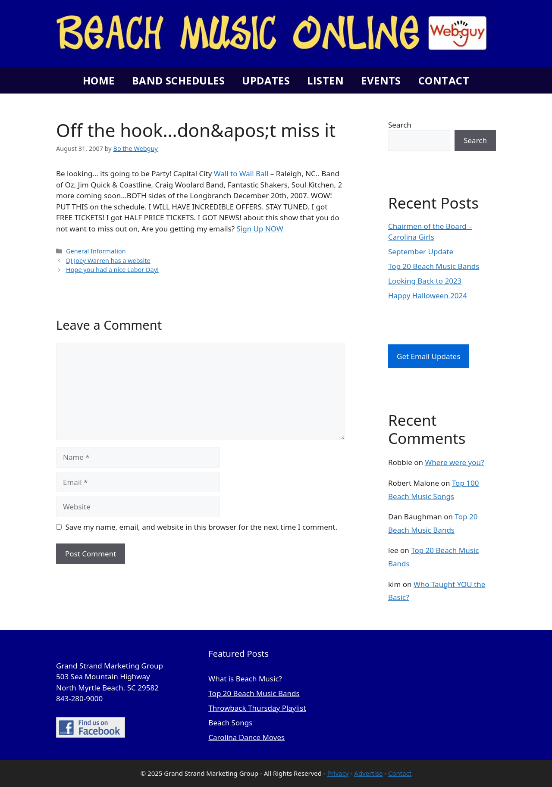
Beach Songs (230, 723)
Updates (266, 80)
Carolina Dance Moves (246, 737)
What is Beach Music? (245, 679)
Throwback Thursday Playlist (257, 708)
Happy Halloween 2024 (427, 295)
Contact (443, 80)
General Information (96, 251)
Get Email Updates (428, 356)
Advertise (368, 773)
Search (399, 125)
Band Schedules (178, 80)
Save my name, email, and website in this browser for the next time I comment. (201, 527)
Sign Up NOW (260, 229)
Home (99, 80)
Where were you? (454, 462)
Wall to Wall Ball (241, 173)
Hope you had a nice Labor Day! (112, 269)
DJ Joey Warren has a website (108, 260)
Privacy (338, 773)
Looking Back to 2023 (424, 281)
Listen (325, 80)
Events (381, 80)
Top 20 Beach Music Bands (433, 266)
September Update (420, 251)
